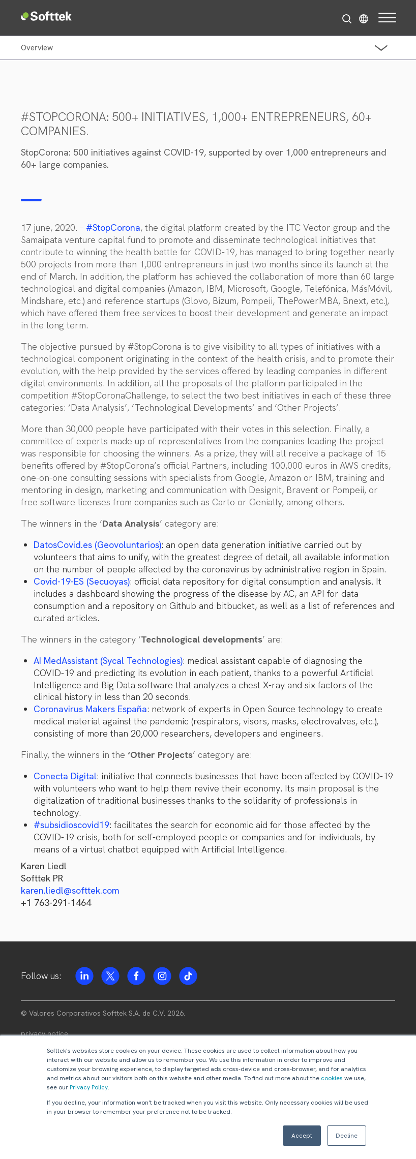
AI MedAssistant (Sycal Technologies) (108, 660)
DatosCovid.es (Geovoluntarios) (97, 545)
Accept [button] (301, 1136)
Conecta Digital (65, 776)
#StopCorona (113, 227)
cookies (332, 1078)
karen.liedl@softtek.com (70, 890)
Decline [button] (347, 1136)
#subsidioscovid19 (71, 825)
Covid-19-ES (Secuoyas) (82, 581)
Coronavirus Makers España (90, 709)
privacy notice (44, 1033)
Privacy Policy (89, 1087)
